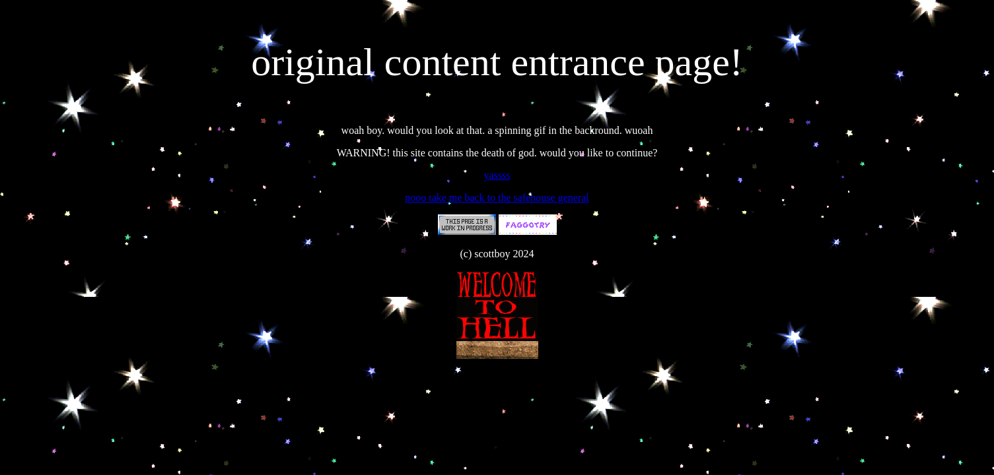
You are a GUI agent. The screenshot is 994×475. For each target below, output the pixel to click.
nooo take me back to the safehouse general (497, 197)
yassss (496, 175)
